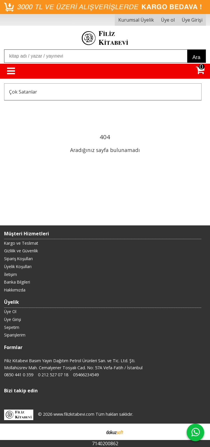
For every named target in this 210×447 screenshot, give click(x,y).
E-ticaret (95, 432)
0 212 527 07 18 (53, 374)
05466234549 (86, 374)
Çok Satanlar (23, 92)
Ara (196, 57)
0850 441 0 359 (18, 374)
